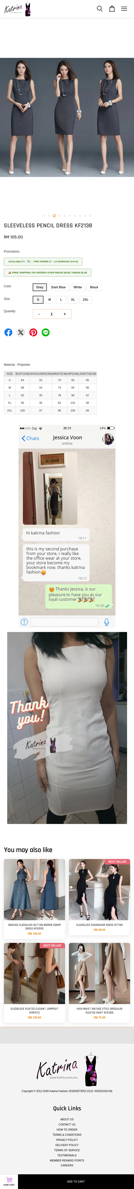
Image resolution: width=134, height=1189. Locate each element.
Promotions (12, 251)
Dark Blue (58, 287)
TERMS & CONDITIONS (66, 1134)
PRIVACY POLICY (67, 1140)
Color (7, 286)
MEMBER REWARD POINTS (67, 1160)
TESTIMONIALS (67, 1155)
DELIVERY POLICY (66, 1145)
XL (73, 299)
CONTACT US (67, 1124)
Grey (39, 287)
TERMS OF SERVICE (67, 1150)
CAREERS (67, 1165)
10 (90, 215)
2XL (85, 299)
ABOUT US (67, 1119)
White (78, 287)
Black (94, 287)
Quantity (9, 311)
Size (7, 299)
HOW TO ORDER (67, 1129)
